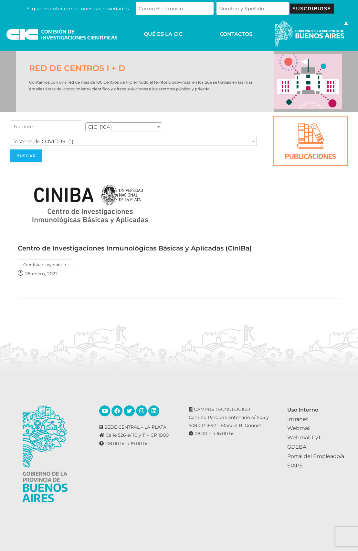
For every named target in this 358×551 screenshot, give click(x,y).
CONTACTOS (236, 34)
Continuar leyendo (47, 263)
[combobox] (123, 126)
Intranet (297, 419)
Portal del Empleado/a (315, 456)
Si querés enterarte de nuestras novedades (77, 8)
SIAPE (295, 466)
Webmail (299, 428)
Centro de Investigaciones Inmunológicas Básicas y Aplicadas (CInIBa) (135, 248)
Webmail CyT (304, 437)
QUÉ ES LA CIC (163, 34)
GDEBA (296, 447)
